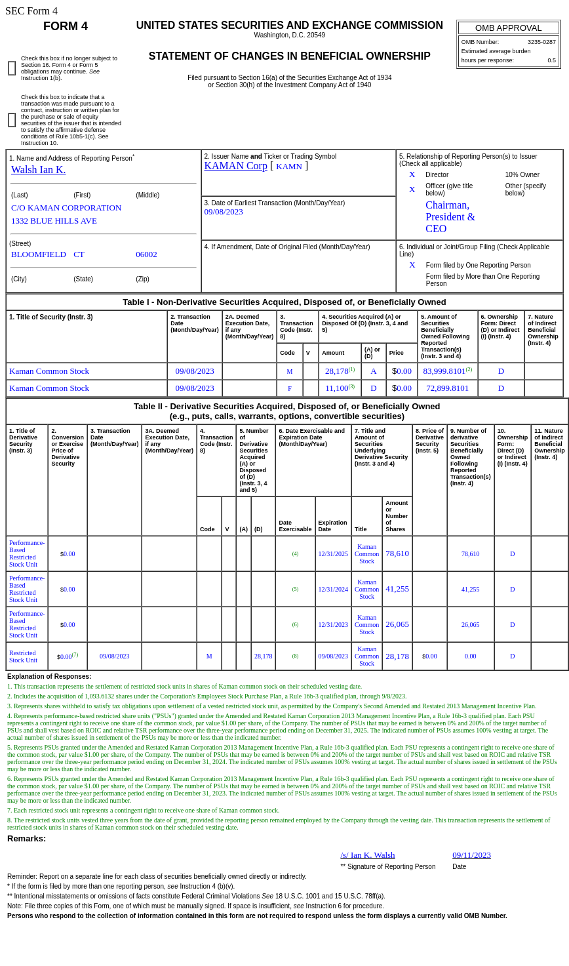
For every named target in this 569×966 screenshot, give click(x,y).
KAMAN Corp (236, 165)
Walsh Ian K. (38, 169)
